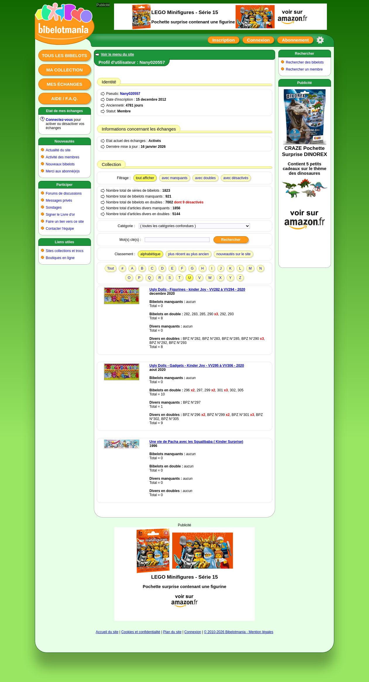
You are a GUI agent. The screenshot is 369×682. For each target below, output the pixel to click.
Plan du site (172, 632)
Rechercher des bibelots (305, 62)
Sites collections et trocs (65, 251)
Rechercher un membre (304, 69)
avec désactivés (235, 178)
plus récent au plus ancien (188, 254)
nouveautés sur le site (233, 254)
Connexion (258, 39)
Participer (64, 185)
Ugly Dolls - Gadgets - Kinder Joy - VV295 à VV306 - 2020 (196, 366)
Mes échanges (64, 84)
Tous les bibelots (64, 55)
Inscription (223, 39)
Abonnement (295, 39)
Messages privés (59, 200)
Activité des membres (63, 157)
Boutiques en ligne (60, 258)
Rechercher (304, 54)
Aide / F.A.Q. (64, 98)
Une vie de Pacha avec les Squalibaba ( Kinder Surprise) (196, 442)
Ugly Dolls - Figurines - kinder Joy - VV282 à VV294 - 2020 (197, 289)
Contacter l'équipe (60, 229)
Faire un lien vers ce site (65, 222)
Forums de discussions (64, 193)
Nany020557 (130, 94)
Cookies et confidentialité (140, 632)
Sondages (54, 207)
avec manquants (174, 178)
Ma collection (64, 69)
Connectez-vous (59, 120)
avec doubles (205, 178)
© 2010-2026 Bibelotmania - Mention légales (238, 632)
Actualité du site (58, 150)
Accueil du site (107, 632)
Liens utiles (64, 242)
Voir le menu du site (117, 54)
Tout (110, 268)
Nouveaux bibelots (60, 164)
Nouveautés (64, 141)
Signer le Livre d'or (60, 215)
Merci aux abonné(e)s (63, 171)
